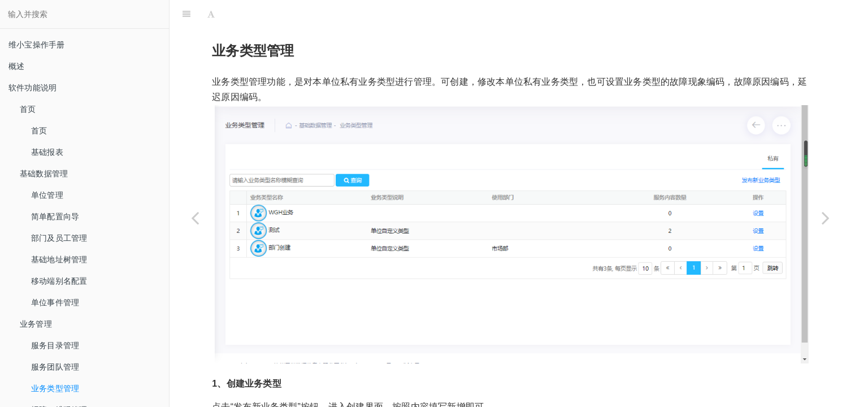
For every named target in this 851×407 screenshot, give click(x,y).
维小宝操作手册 (36, 44)
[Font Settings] (211, 14)
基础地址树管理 (59, 259)
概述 (16, 66)
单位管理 (47, 195)
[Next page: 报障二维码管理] (825, 217)
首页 (39, 130)
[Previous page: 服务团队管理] (195, 217)
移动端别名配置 (59, 280)
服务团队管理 (55, 366)
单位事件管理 (55, 302)
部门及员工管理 (59, 238)
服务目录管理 (55, 345)
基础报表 (47, 152)
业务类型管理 (55, 388)
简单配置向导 (55, 216)
